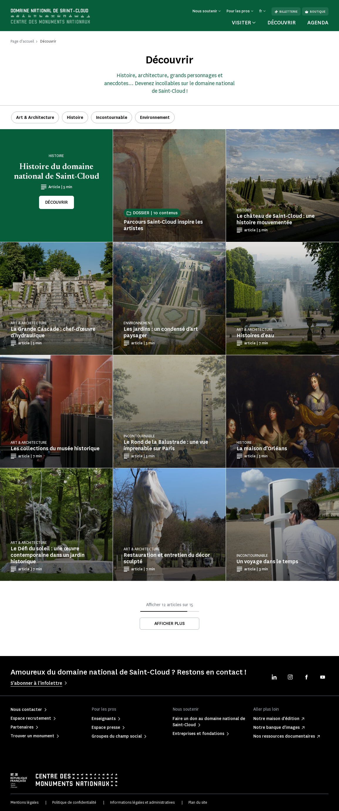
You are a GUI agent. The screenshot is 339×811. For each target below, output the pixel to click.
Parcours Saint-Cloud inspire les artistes (163, 225)
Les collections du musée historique (55, 448)
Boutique (315, 11)
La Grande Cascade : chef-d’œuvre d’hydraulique (53, 332)
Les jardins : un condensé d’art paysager (161, 332)
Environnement (155, 117)
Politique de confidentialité (74, 802)
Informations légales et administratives (142, 802)
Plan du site (197, 802)
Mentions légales (24, 802)
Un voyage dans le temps (267, 561)
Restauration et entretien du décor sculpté (167, 558)
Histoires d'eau (255, 335)
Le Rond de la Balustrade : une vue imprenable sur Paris (166, 445)
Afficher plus (169, 623)
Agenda (317, 22)
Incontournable (111, 117)
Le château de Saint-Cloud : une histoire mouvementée (276, 219)
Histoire (75, 117)
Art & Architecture (35, 117)
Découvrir (281, 22)
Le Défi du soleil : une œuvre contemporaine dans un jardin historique (48, 555)
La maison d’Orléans (262, 448)
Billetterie (286, 11)
